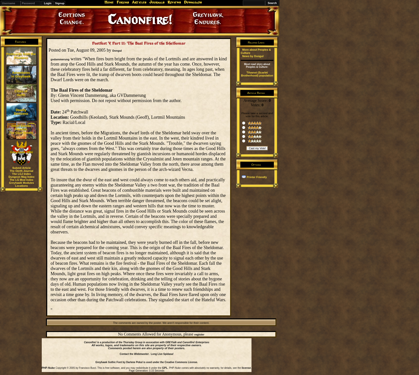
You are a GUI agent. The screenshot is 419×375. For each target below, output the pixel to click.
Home (109, 2)
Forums (123, 2)
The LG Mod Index (21, 179)
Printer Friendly (257, 177)
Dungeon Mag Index (21, 176)
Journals (157, 2)
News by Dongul (253, 56)
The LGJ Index (21, 173)
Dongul (117, 50)
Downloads (193, 2)
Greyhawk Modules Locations (21, 184)
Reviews (174, 2)
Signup (59, 3)
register (199, 334)
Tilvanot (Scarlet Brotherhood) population (257, 74)
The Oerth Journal (21, 170)
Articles (139, 2)
